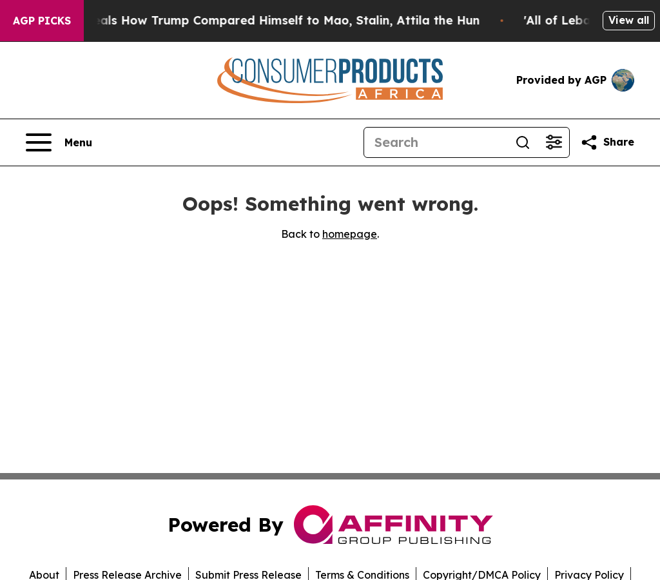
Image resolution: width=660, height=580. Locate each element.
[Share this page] (607, 142)
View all (628, 20)
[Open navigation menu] (59, 142)
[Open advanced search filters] (553, 142)
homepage (349, 233)
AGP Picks (42, 20)
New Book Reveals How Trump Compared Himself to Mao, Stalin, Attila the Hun (253, 20)
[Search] (435, 142)
